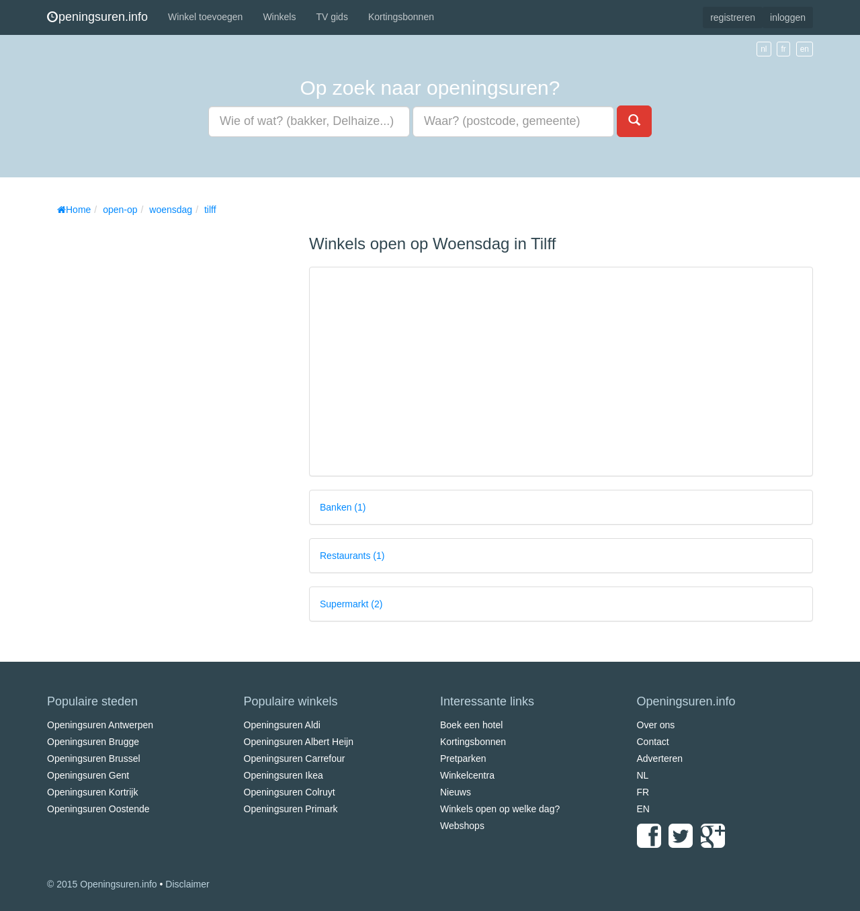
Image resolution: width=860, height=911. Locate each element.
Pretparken (463, 758)
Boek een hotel (471, 725)
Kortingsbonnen (401, 16)
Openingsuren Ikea (283, 775)
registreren (732, 17)
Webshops (462, 825)
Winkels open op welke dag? (500, 809)
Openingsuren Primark (291, 809)
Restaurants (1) (352, 555)
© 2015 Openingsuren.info (102, 884)
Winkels (279, 16)
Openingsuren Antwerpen (100, 725)
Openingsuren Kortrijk (92, 792)
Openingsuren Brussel (93, 758)
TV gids (331, 16)
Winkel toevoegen (205, 16)
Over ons (656, 725)
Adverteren (660, 758)
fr (783, 49)
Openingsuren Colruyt (289, 792)
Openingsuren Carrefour (294, 758)
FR (643, 792)
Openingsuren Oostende (98, 809)
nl (764, 49)
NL (643, 775)
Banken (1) (343, 507)
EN (643, 809)
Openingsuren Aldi (282, 725)
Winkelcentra (467, 775)
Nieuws (455, 792)
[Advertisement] (148, 423)
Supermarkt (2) (351, 604)
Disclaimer (187, 884)
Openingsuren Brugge (93, 741)
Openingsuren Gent (88, 775)
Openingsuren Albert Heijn (298, 741)
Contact (653, 741)
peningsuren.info (97, 17)
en (804, 49)
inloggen (788, 17)
